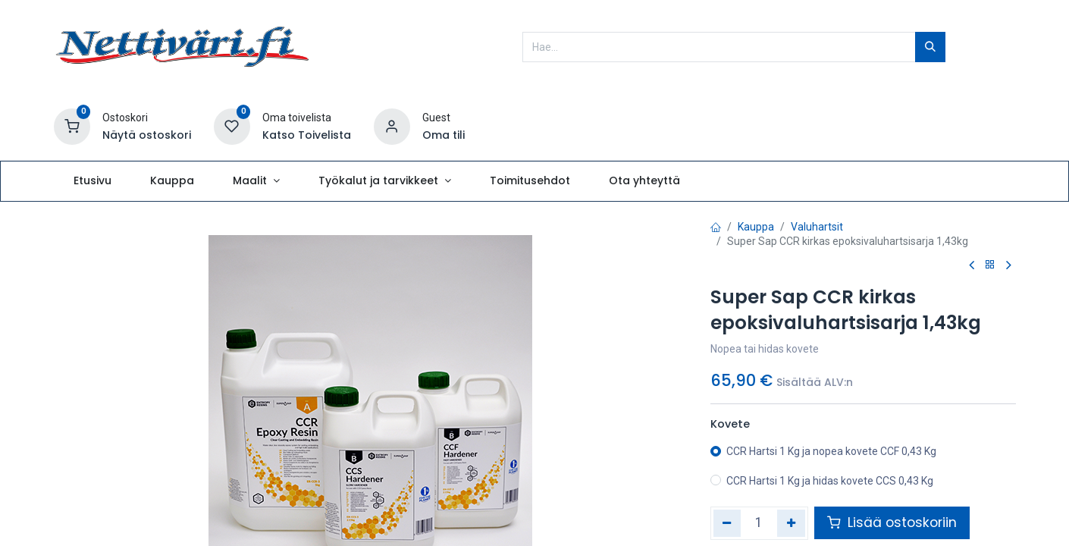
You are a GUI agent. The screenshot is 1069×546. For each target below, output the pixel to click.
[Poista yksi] (727, 523)
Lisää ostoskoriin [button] (892, 522)
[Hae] (930, 47)
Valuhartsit (817, 227)
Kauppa (756, 227)
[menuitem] (92, 181)
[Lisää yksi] (791, 523)
